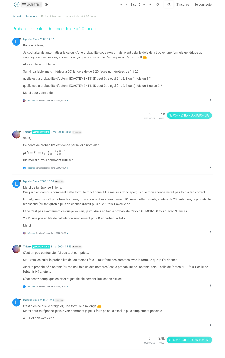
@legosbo (77, 132)
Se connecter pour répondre (189, 115)
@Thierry (59, 181)
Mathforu (31, 5)
